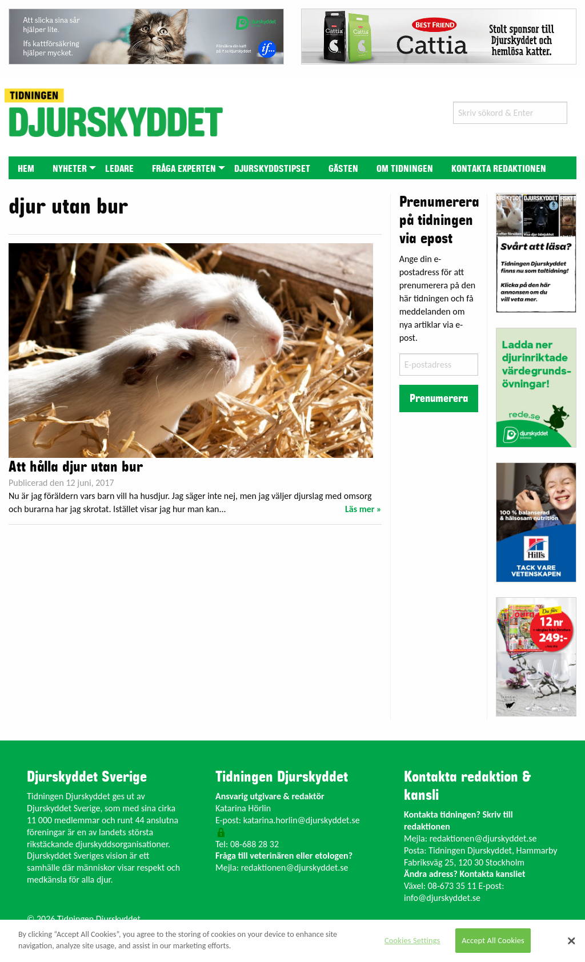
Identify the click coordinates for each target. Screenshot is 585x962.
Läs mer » (363, 509)
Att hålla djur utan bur (76, 467)
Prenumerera (439, 398)
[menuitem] (26, 167)
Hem (26, 169)
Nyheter (70, 169)
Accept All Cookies (493, 940)
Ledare (119, 169)
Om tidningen (404, 169)
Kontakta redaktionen (498, 169)
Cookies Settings (412, 940)
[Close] (571, 941)
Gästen (343, 169)
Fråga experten (184, 169)
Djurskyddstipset (272, 169)
